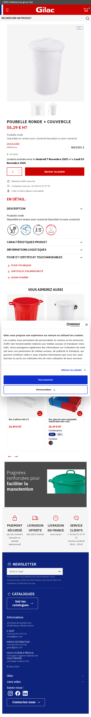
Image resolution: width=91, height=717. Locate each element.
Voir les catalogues (72, 576)
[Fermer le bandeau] (86, 325)
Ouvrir (39, 413)
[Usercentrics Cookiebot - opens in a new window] (66, 325)
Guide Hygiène (17, 277)
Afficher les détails (71, 370)
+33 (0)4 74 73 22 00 (17, 620)
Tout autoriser (45, 379)
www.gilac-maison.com (18, 637)
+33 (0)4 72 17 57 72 (17, 609)
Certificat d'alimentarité (27, 271)
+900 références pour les (17, 2)
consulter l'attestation (31, 700)
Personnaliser (45, 389)
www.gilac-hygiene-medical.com (22, 631)
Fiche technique (21, 265)
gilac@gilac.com (14, 623)
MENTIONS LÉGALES (64, 696)
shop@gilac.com (14, 612)
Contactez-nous (24, 678)
